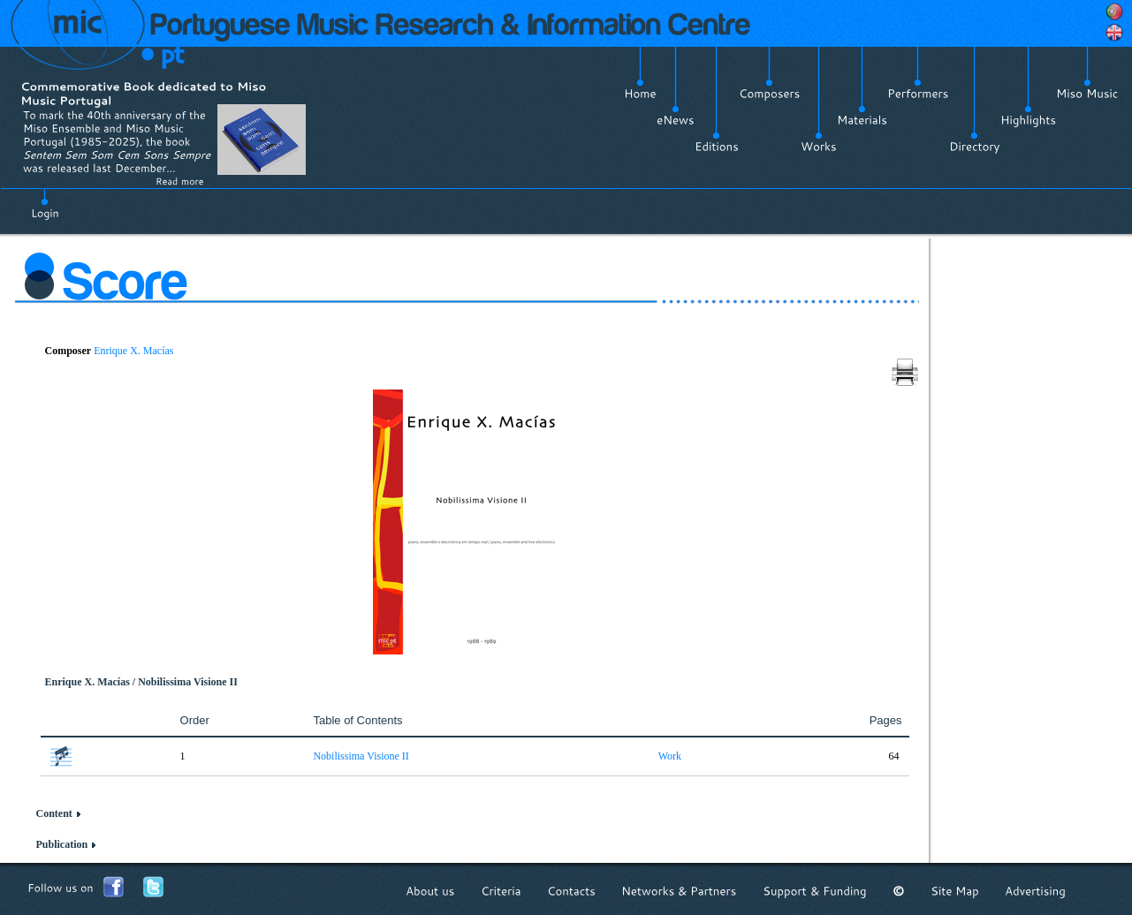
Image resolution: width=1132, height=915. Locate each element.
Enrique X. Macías (133, 350)
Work (669, 756)
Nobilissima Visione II (360, 756)
